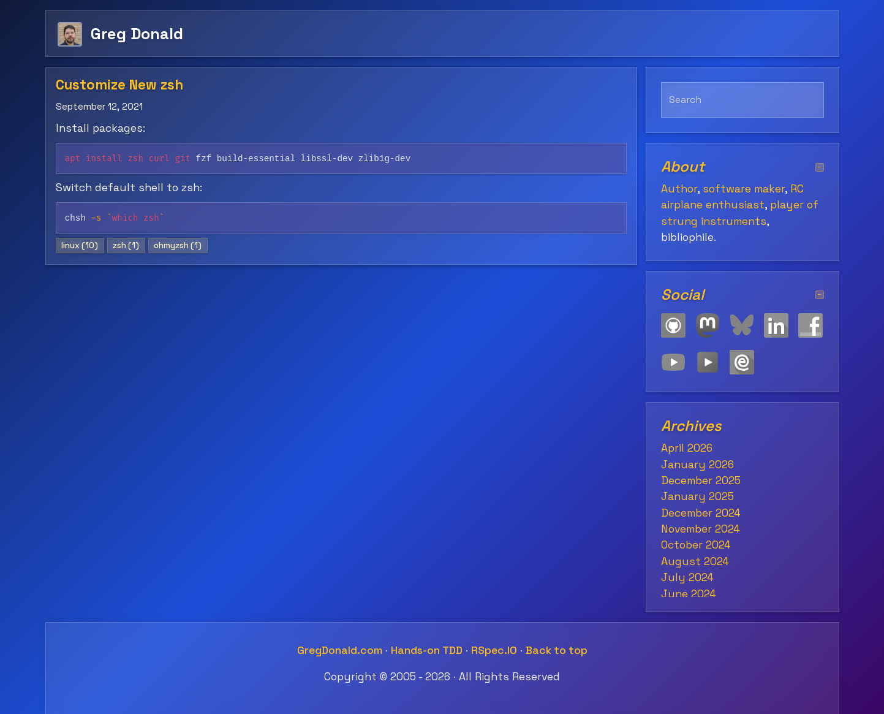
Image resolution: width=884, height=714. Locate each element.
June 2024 (688, 594)
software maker (744, 189)
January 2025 (697, 496)
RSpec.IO (494, 650)
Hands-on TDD (427, 650)
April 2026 (686, 448)
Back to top (556, 650)
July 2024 (687, 577)
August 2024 (695, 561)
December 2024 (701, 513)
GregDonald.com (339, 650)
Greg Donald (137, 33)
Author (679, 189)
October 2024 (696, 545)
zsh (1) (126, 245)
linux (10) (79, 245)
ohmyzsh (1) (178, 245)
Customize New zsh (119, 85)
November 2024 (700, 529)
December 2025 (701, 480)
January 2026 (697, 464)
